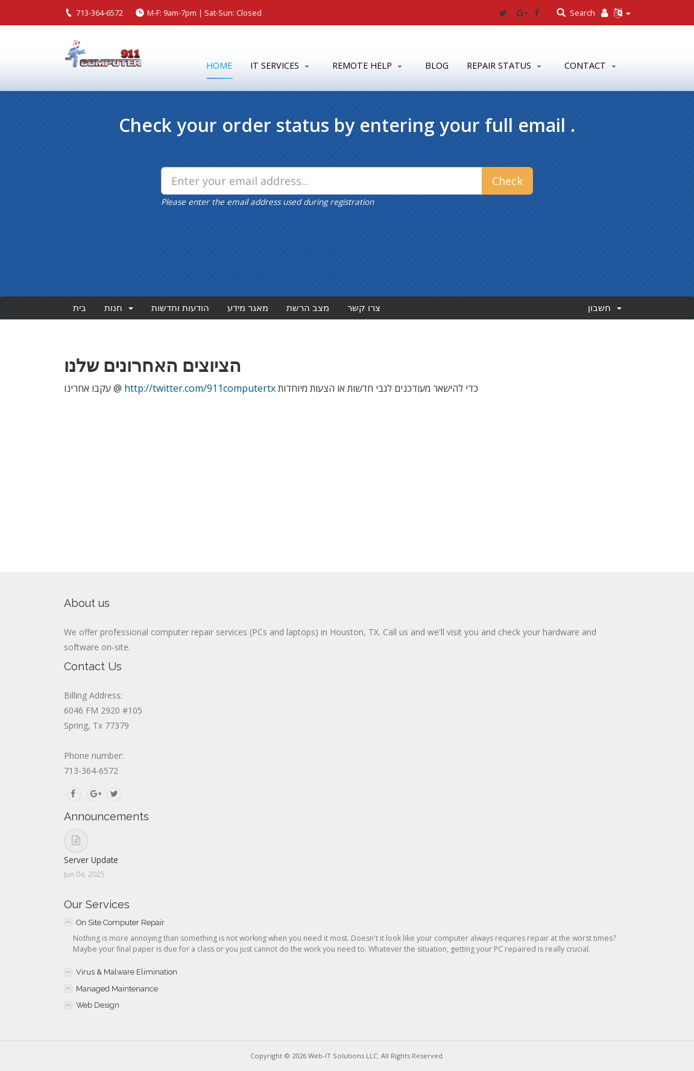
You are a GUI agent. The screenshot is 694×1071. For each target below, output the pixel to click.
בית (79, 308)
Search (582, 12)
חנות (118, 308)
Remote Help (362, 65)
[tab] (347, 922)
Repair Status (499, 65)
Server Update (91, 859)
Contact (585, 65)
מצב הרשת (307, 308)
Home (219, 68)
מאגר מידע (247, 308)
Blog (437, 65)
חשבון (605, 308)
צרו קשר (363, 308)
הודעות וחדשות (180, 308)
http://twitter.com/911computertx (200, 388)
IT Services (274, 65)
